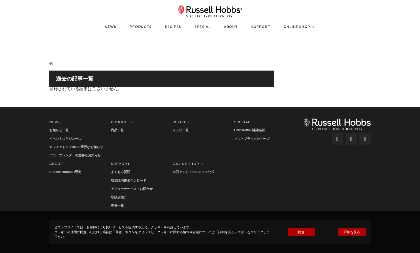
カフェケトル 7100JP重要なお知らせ (76, 147)
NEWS (110, 27)
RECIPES (173, 27)
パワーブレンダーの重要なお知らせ (75, 155)
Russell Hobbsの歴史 (65, 172)
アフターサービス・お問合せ (132, 189)
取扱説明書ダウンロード (128, 180)
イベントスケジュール (65, 139)
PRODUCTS (140, 27)
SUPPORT (260, 27)
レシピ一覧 (180, 130)
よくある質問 (120, 172)
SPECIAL (202, 27)
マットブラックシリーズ (251, 139)
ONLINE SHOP (299, 27)
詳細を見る (352, 232)
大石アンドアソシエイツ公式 (193, 172)
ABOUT (231, 27)
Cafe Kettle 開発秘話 (249, 130)
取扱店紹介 (119, 197)
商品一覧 (117, 130)
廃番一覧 (117, 205)
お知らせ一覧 (59, 130)
